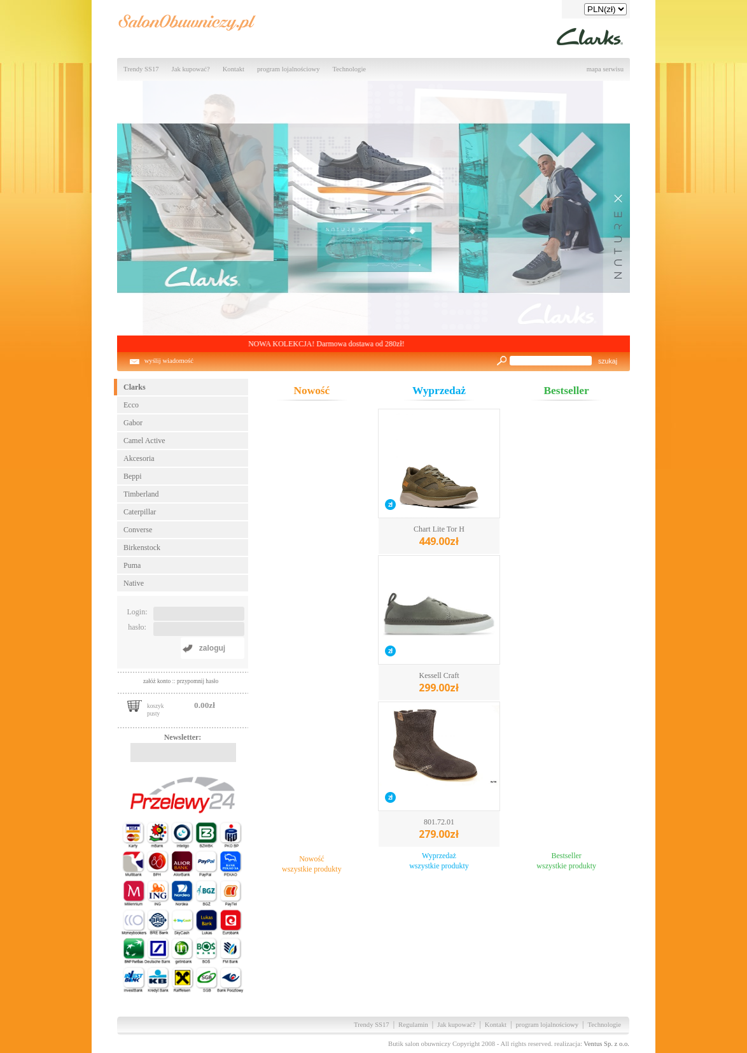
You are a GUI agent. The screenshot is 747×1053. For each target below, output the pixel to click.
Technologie (350, 69)
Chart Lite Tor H (439, 536)
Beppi (132, 476)
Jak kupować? (191, 69)
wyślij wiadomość (168, 360)
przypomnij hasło (197, 681)
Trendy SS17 (141, 69)
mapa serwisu (605, 69)
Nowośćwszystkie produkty (312, 863)
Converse (137, 529)
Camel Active (144, 440)
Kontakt (233, 69)
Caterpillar (139, 511)
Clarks (134, 387)
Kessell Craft (439, 683)
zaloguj (212, 648)
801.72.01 (439, 829)
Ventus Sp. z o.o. (606, 1043)
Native (133, 583)
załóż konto (157, 681)
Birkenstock (141, 547)
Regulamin (413, 1024)
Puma (132, 565)
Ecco (131, 404)
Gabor (133, 422)
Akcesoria (139, 458)
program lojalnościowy (288, 69)
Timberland (141, 494)
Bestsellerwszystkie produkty (566, 860)
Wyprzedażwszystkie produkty (439, 860)
